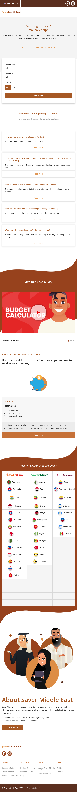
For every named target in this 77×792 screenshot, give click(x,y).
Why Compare (8, 772)
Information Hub (46, 773)
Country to (9, 73)
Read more (38, 147)
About (41, 762)
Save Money (26, 762)
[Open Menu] (73, 12)
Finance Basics (26, 772)
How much (9, 82)
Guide (59, 768)
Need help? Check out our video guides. (38, 47)
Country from (10, 64)
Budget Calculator (27, 768)
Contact (60, 772)
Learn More (12, 728)
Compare (38, 95)
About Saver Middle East (47, 769)
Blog (22, 775)
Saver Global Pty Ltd (36, 788)
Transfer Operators (10, 775)
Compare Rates (8, 768)
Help (59, 762)
